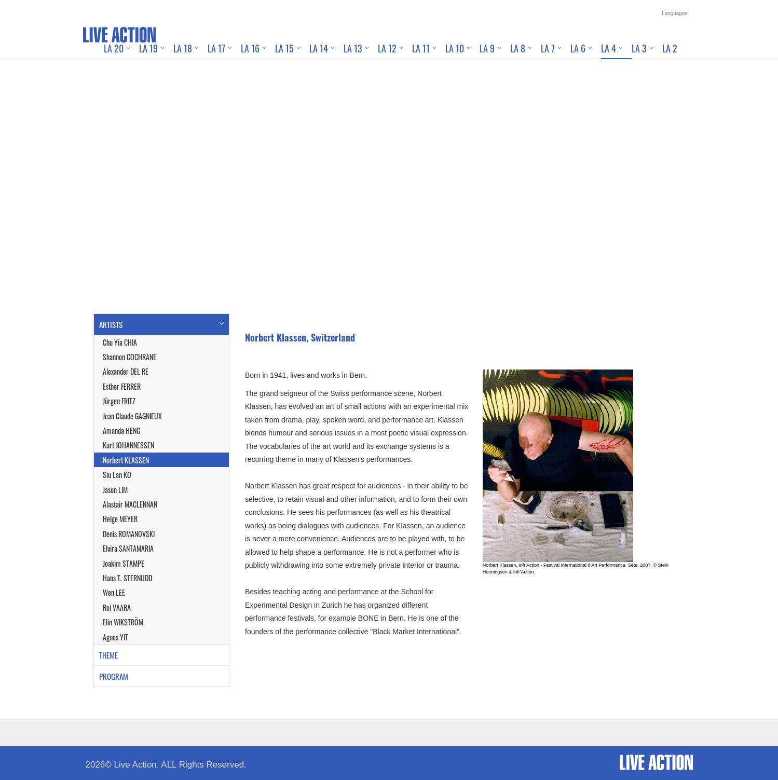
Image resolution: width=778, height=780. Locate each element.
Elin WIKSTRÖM (123, 622)
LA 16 (250, 48)
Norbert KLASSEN (126, 460)
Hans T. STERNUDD (127, 577)
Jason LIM (115, 489)
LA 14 (318, 48)
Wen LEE (114, 592)
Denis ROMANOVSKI (129, 533)
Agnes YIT (115, 637)
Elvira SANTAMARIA (128, 548)
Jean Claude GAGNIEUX (132, 415)
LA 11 (421, 48)
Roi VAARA (117, 607)
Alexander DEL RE (125, 371)
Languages (675, 13)
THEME (108, 655)
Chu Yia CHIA (120, 342)
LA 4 (608, 48)
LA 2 (669, 48)
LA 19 (148, 48)
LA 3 (639, 48)
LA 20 (114, 48)
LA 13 (353, 48)
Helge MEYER (120, 518)
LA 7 (548, 48)
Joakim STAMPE (123, 563)
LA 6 (577, 48)
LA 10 (454, 48)
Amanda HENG (121, 430)
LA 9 (487, 48)
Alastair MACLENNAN (130, 504)
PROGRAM (113, 676)
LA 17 (216, 48)
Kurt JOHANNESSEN (128, 445)
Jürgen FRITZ (119, 400)
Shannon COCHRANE (129, 356)
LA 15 (284, 48)
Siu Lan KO (117, 474)
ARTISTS (110, 324)
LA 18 (182, 48)
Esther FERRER (122, 386)
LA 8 (517, 48)
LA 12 (387, 48)
